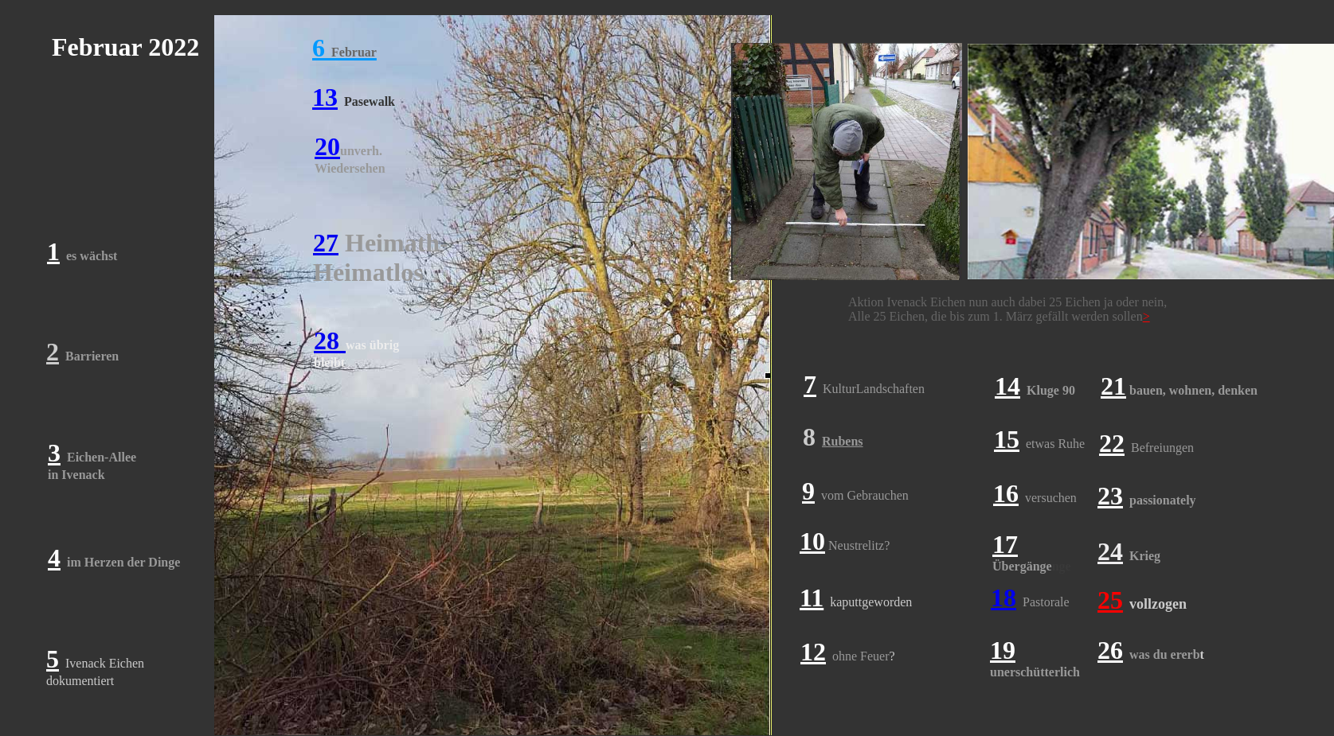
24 (1110, 551)
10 (812, 541)
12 (813, 651)
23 (1110, 495)
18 (1003, 597)
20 (327, 146)
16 (1006, 493)
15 (1006, 439)
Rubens (842, 441)
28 (330, 340)
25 (1110, 600)
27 (325, 242)
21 (1113, 386)
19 (1002, 650)
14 (1007, 386)
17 (1005, 544)
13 (325, 97)
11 (811, 597)
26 (1110, 650)
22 (1112, 443)
